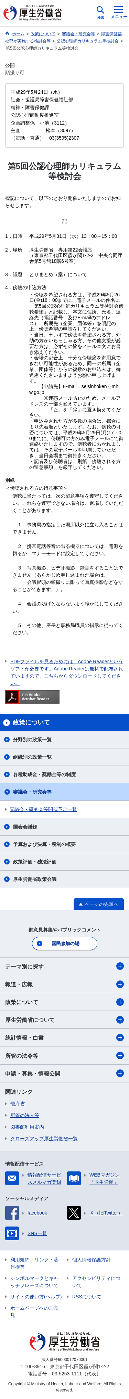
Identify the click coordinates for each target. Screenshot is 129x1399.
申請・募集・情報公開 (64, 1073)
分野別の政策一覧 (32, 739)
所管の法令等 (64, 1055)
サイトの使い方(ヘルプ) (36, 1296)
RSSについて (86, 1296)
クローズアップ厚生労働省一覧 (44, 1138)
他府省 (17, 1103)
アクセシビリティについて (96, 1281)
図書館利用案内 (27, 1127)
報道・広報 (64, 984)
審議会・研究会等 (32, 792)
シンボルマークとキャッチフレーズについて (34, 1281)
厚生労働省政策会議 (34, 879)
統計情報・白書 (64, 1037)
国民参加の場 (65, 943)
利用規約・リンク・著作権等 (34, 1263)
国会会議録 (25, 827)
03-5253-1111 (67, 1373)
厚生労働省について (64, 1020)
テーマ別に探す (64, 966)
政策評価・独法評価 (34, 861)
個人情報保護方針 (91, 1259)
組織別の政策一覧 (32, 757)
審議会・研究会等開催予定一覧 (43, 809)
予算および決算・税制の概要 (44, 844)
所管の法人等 (24, 1115)
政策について (64, 1002)
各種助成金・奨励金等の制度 (44, 774)
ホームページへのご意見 (34, 1311)
